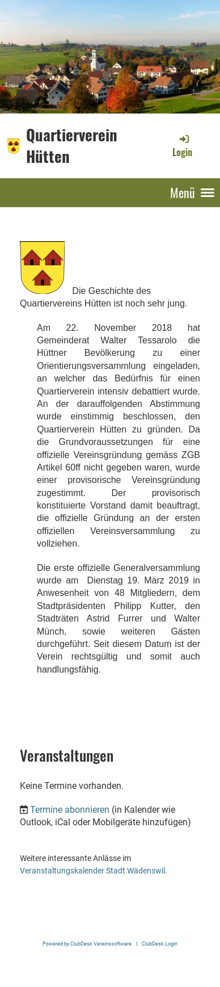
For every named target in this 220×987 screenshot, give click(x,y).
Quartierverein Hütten (71, 145)
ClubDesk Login (159, 943)
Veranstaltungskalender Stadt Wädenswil (92, 871)
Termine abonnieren (69, 809)
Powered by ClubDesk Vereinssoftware (87, 943)
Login (182, 146)
